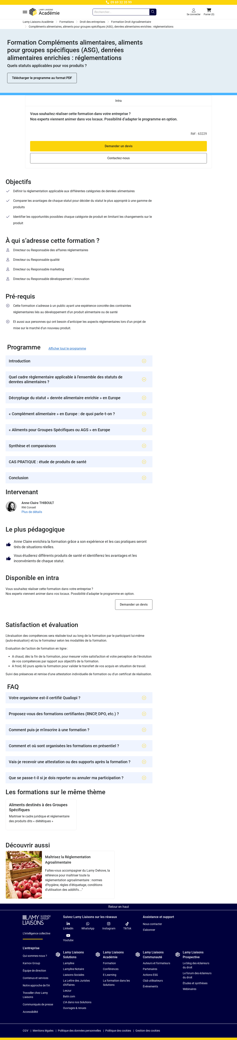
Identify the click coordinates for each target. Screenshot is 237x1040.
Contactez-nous (118, 158)
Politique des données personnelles (79, 1030)
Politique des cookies (118, 1030)
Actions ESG (150, 974)
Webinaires (189, 989)
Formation (109, 963)
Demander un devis (118, 146)
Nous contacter (152, 924)
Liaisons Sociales (73, 974)
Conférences (110, 969)
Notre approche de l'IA (36, 985)
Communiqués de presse (38, 1004)
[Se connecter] (193, 12)
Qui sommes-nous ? (35, 955)
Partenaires (150, 969)
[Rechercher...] (152, 12)
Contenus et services (35, 978)
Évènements (150, 986)
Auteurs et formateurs (156, 963)
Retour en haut (118, 907)
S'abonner (149, 929)
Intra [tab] (118, 101)
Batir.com (69, 996)
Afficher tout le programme (67, 348)
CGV (25, 1030)
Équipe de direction (34, 970)
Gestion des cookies (147, 1030)
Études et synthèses (195, 983)
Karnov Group (31, 963)
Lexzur (67, 990)
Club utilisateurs (153, 980)
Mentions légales (43, 1030)
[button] (209, 12)
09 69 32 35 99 (118, 2)
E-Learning (109, 974)
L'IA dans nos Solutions (77, 1002)
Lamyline (68, 963)
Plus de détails (32, 512)
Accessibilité (30, 1011)
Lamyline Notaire (73, 969)
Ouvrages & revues (74, 1008)
